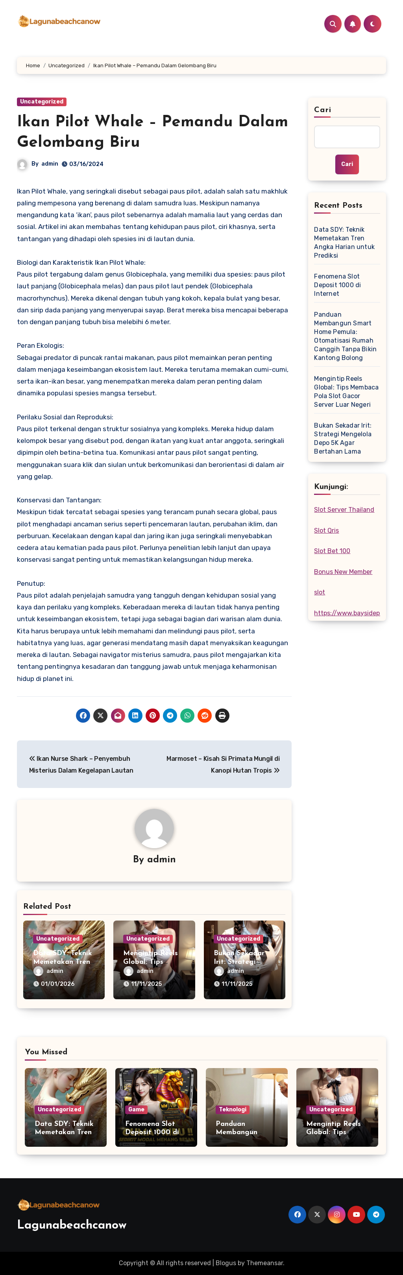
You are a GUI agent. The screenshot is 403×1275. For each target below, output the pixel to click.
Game (136, 1109)
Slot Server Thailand (344, 509)
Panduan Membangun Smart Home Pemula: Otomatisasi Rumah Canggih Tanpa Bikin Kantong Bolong (345, 336)
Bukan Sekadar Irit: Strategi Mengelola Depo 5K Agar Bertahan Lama (343, 438)
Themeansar (264, 1263)
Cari (322, 110)
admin (49, 164)
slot (319, 592)
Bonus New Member (343, 572)
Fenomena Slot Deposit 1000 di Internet (337, 285)
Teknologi (232, 1109)
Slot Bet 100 (332, 551)
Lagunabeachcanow (72, 1226)
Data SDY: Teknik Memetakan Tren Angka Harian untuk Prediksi (344, 242)
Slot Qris (326, 530)
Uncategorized (41, 101)
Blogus (226, 1263)
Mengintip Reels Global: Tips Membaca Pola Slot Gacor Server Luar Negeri (346, 391)
